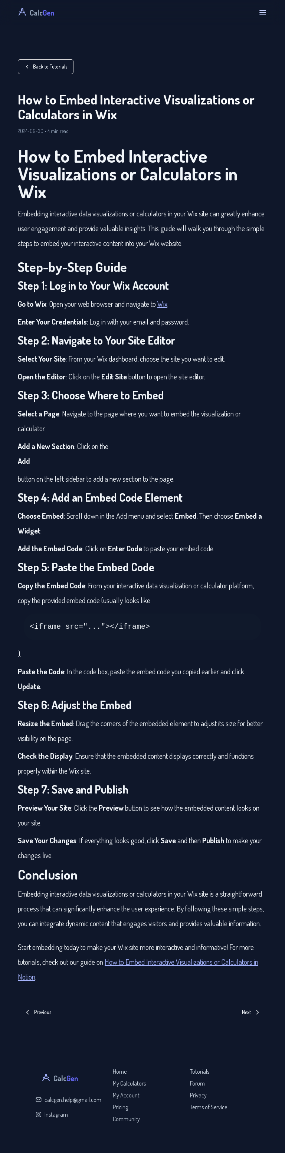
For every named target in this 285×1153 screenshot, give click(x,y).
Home (120, 1071)
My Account (126, 1095)
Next (251, 1012)
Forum (197, 1083)
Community (126, 1119)
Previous (37, 1012)
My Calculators (129, 1083)
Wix (162, 304)
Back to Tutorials (45, 66)
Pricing (120, 1107)
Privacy (198, 1095)
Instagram (52, 1114)
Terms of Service (208, 1107)
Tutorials (199, 1071)
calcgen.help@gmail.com (68, 1099)
